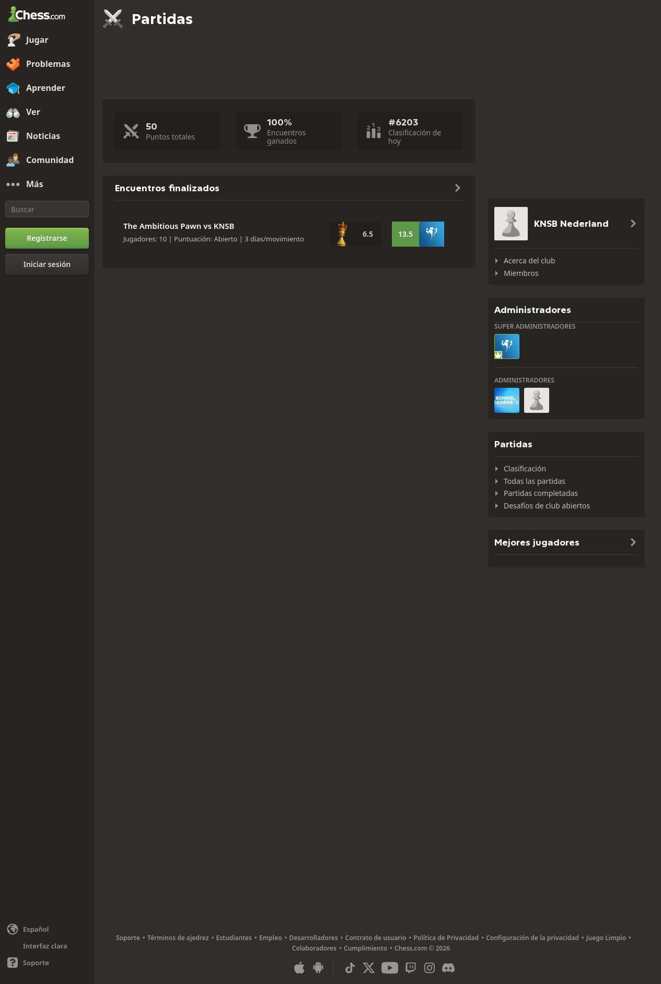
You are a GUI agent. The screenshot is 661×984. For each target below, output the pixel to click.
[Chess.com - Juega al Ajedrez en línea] (47, 15)
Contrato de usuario (376, 937)
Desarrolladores (313, 937)
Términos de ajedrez (178, 937)
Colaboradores (314, 948)
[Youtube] (389, 967)
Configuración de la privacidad (532, 937)
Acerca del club (529, 260)
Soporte (128, 937)
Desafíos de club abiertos (547, 506)
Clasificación (525, 468)
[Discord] (448, 968)
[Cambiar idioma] (47, 929)
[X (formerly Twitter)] (369, 968)
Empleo (270, 937)
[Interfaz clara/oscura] (47, 945)
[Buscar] (47, 209)
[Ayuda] (47, 962)
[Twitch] (410, 968)
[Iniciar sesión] (47, 264)
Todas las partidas (534, 481)
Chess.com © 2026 (422, 948)
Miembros (521, 273)
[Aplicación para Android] (318, 968)
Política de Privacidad (446, 937)
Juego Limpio (606, 937)
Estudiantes (234, 937)
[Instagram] (429, 968)
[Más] (47, 184)
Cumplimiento (365, 948)
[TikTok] (350, 968)
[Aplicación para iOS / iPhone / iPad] (299, 968)
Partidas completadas (541, 493)
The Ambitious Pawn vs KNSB (179, 226)
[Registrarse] (47, 238)
